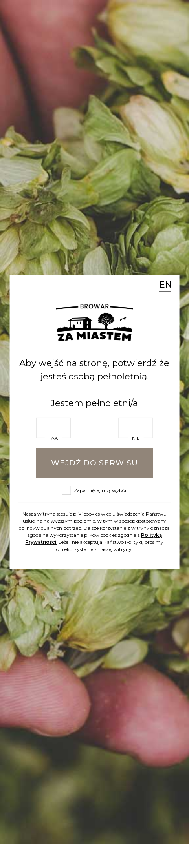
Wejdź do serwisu (94, 462)
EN (165, 284)
